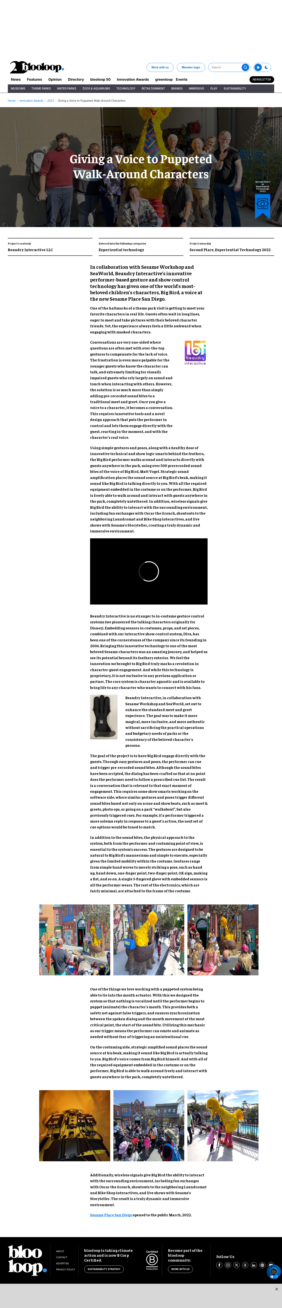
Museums (18, 88)
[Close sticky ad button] (276, 1289)
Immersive (196, 88)
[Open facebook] (219, 1265)
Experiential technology (121, 249)
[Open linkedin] (254, 1265)
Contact (61, 1257)
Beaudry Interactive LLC (30, 249)
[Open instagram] (228, 1265)
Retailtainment (153, 88)
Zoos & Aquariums (96, 88)
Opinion (54, 79)
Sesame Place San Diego (111, 1214)
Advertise (62, 1263)
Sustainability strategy (104, 1269)
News (16, 79)
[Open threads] (245, 1265)
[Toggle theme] (258, 67)
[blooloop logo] (37, 67)
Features (34, 79)
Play (214, 88)
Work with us (160, 67)
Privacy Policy (65, 1269)
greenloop (164, 79)
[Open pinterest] (262, 1265)
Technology (126, 88)
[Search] (229, 67)
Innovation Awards (133, 79)
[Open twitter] (236, 1265)
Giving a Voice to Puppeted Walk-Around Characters (91, 100)
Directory (76, 79)
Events (182, 79)
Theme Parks (41, 88)
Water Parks (66, 88)
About (60, 1251)
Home (11, 100)
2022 (50, 100)
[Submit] (245, 67)
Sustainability (235, 88)
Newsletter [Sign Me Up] (262, 79)
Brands (177, 88)
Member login (191, 67)
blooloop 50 (100, 79)
